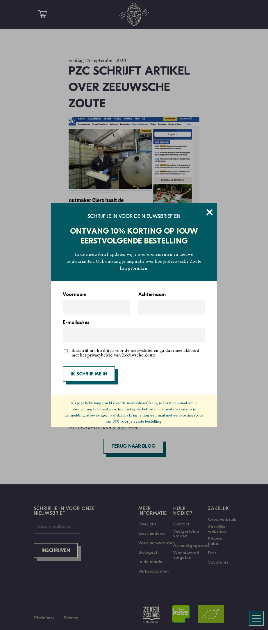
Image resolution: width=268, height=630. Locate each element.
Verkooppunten (153, 571)
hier (121, 428)
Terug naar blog (133, 446)
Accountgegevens (191, 545)
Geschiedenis (151, 533)
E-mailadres (76, 322)
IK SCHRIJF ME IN (89, 374)
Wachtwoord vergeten (186, 555)
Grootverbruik (222, 519)
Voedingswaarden (156, 543)
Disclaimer (44, 617)
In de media (150, 561)
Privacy (71, 617)
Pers (212, 552)
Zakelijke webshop (217, 529)
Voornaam (74, 294)
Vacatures (218, 562)
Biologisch (148, 552)
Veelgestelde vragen (186, 533)
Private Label (215, 541)
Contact (181, 524)
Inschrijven (56, 550)
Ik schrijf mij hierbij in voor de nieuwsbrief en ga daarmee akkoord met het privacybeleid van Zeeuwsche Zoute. (135, 353)
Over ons (147, 524)
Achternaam (152, 294)
